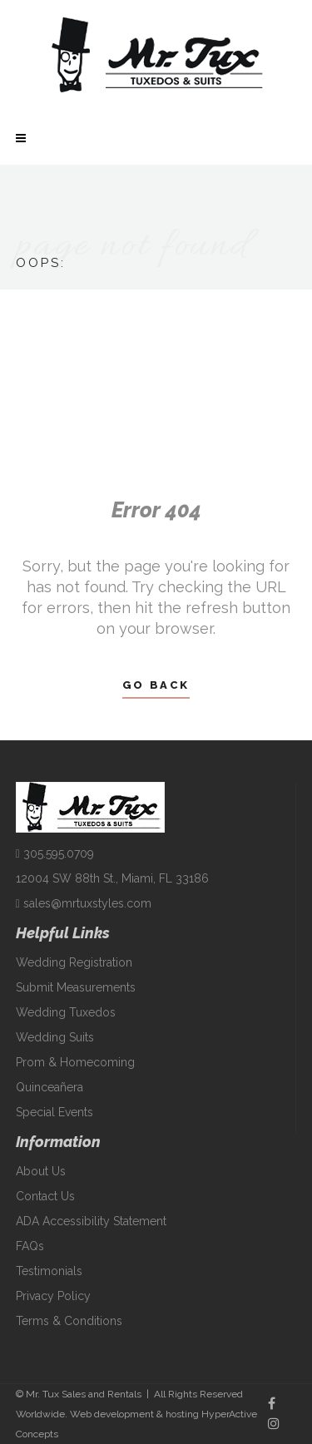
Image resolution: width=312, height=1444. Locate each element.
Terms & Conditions (69, 1321)
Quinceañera (49, 1087)
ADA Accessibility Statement (91, 1221)
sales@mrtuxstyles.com (83, 903)
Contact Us (45, 1196)
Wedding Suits (55, 1037)
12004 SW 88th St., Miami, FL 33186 (112, 878)
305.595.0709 (55, 853)
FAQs (30, 1246)
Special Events (54, 1112)
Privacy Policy (53, 1296)
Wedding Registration (74, 962)
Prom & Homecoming (75, 1062)
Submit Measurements (76, 987)
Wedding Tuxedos (66, 1012)
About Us (41, 1171)
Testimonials (49, 1271)
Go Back (156, 685)
